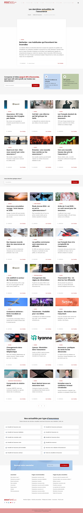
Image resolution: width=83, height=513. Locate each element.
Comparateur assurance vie (37, 489)
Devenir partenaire (15, 481)
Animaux (58, 2)
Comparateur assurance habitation (39, 479)
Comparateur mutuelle (36, 481)
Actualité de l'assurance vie (51, 432)
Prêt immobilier (49, 2)
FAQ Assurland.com (15, 491)
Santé (35, 2)
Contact (12, 489)
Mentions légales (27, 499)
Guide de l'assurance (37, 14)
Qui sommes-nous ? (15, 477)
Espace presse (14, 487)
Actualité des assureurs (50, 442)
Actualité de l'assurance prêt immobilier (16, 447)
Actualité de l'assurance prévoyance (53, 427)
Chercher (75, 182)
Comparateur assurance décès (38, 491)
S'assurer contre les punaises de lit (60, 477)
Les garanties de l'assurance (59, 487)
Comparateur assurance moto (38, 483)
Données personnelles (36, 499)
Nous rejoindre (14, 483)
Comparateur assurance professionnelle (40, 493)
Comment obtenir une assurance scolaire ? (62, 479)
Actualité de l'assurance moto (13, 442)
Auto (22, 2)
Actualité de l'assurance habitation (14, 432)
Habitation (28, 2)
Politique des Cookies (46, 499)
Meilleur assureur (57, 481)
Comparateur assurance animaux (39, 487)
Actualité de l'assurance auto (13, 427)
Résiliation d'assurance (58, 491)
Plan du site (60, 499)
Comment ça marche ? (15, 479)
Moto (41, 2)
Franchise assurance (57, 485)
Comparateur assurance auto (38, 477)
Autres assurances (67, 2)
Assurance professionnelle (58, 489)
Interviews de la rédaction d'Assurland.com (55, 447)
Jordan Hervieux (31, 63)
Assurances (13, 485)
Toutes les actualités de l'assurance (53, 453)
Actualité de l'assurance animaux (14, 453)
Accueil (29, 14)
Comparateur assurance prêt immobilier (40, 485)
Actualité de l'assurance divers (52, 437)
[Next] (44, 405)
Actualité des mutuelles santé (13, 437)
